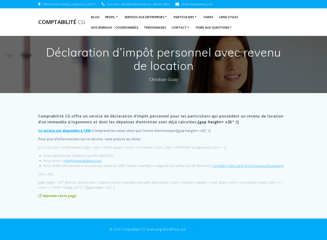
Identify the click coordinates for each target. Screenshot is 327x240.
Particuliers (184, 17)
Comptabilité (61, 22)
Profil (110, 17)
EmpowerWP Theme (202, 229)
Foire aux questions (212, 27)
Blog (95, 17)
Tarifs (208, 17)
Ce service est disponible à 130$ (64, 130)
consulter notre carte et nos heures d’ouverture (247, 165)
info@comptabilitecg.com (83, 160)
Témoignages (155, 27)
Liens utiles (228, 17)
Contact (179, 27)
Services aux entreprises (144, 17)
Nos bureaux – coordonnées (114, 27)
